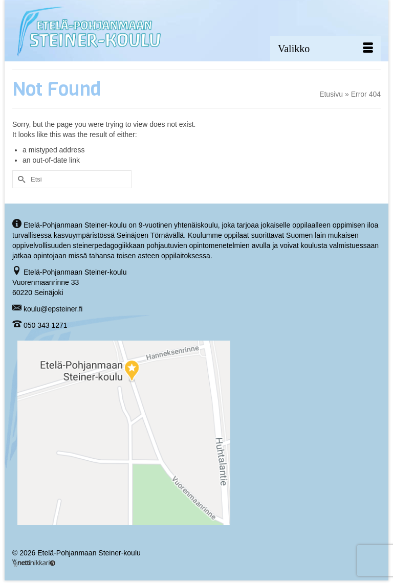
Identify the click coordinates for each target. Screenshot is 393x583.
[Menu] (325, 48)
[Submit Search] (20, 179)
